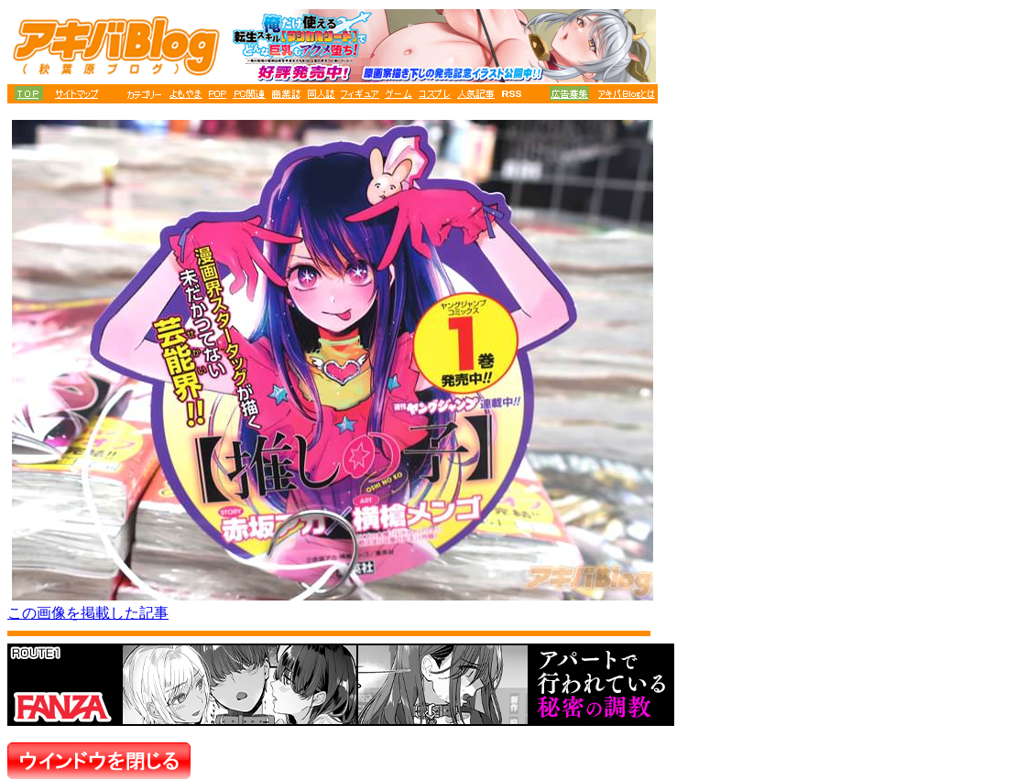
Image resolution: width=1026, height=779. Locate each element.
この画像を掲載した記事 (88, 613)
